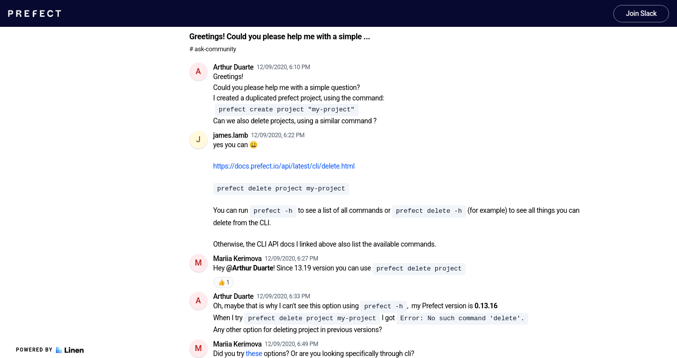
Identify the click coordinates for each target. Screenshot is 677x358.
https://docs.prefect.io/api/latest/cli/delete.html (284, 166)
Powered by (50, 350)
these (254, 354)
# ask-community (213, 49)
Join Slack (641, 13)
